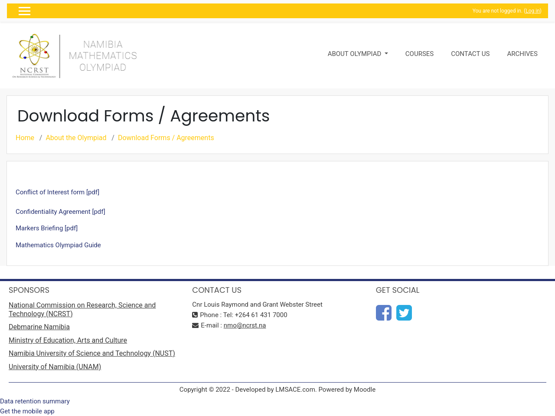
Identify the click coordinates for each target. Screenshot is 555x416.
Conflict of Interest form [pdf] (57, 192)
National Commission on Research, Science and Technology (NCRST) (82, 309)
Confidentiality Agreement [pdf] (60, 212)
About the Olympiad (76, 138)
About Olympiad (355, 54)
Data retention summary (35, 401)
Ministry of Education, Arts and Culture (68, 340)
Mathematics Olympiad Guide (58, 245)
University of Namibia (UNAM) (55, 367)
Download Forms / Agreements (166, 138)
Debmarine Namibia (39, 327)
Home (25, 138)
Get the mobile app (27, 411)
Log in (533, 11)
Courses (419, 54)
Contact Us (470, 54)
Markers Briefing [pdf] (47, 228)
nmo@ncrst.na (245, 325)
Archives (522, 54)
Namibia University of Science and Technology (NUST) (92, 353)
